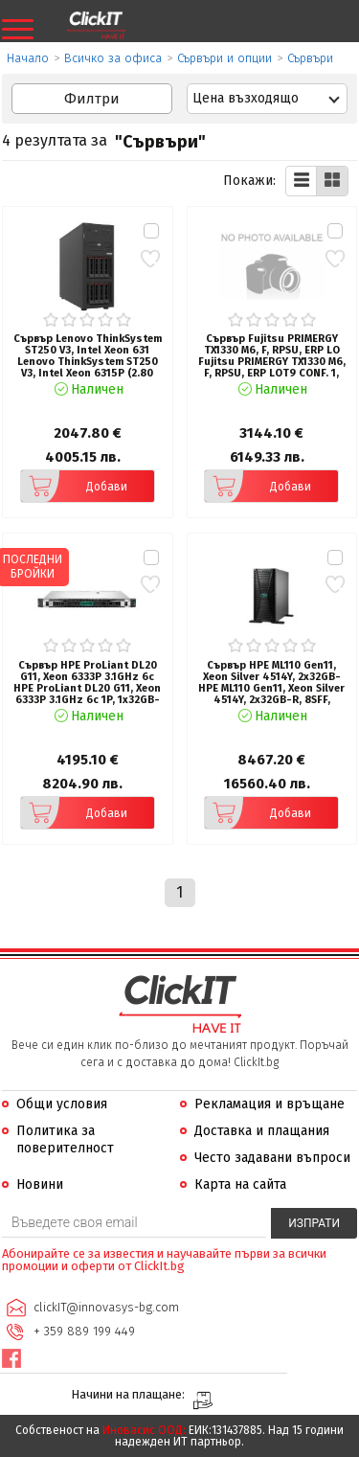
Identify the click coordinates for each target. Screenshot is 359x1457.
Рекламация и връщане (269, 1104)
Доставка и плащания (261, 1131)
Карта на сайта (240, 1184)
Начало (28, 58)
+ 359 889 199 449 (84, 1331)
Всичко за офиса (113, 58)
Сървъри (310, 58)
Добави (74, 486)
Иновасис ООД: (144, 1430)
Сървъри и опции (224, 58)
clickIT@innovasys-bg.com (106, 1307)
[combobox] (267, 98)
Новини (39, 1184)
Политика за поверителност (65, 1139)
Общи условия (61, 1104)
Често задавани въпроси (272, 1158)
